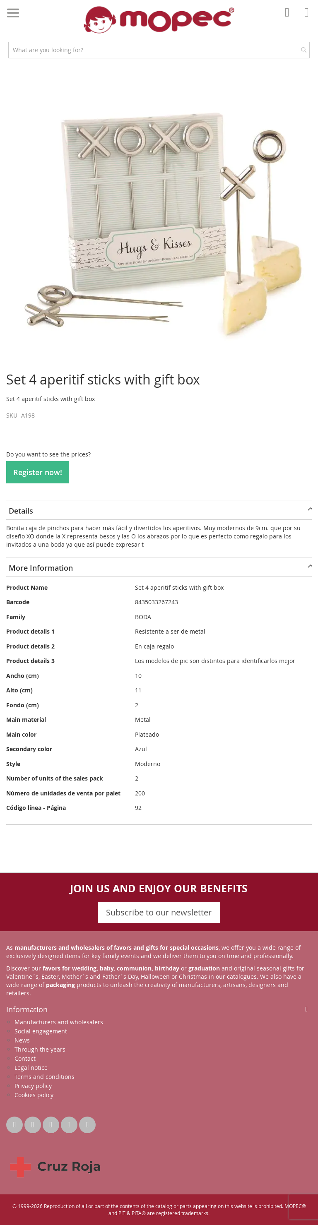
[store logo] (159, 20)
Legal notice (31, 1067)
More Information (41, 568)
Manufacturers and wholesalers (58, 1022)
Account (289, 18)
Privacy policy (33, 1086)
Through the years (39, 1049)
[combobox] (159, 50)
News (22, 1040)
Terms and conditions (44, 1077)
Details (21, 511)
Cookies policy (33, 1095)
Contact (25, 1058)
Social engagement (40, 1031)
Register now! (37, 472)
